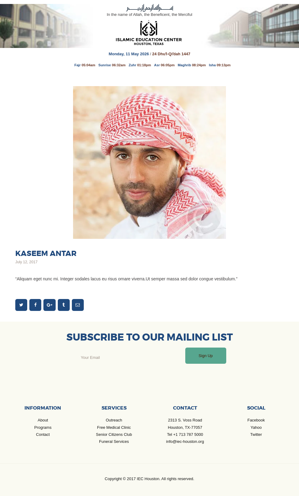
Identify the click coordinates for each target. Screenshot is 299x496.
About (43, 420)
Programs (42, 427)
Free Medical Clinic (114, 427)
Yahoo (256, 427)
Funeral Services (114, 441)
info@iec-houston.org (185, 441)
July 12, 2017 (26, 262)
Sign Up (206, 355)
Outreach (114, 420)
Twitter (256, 434)
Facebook (256, 420)
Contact (43, 434)
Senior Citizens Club (114, 434)
